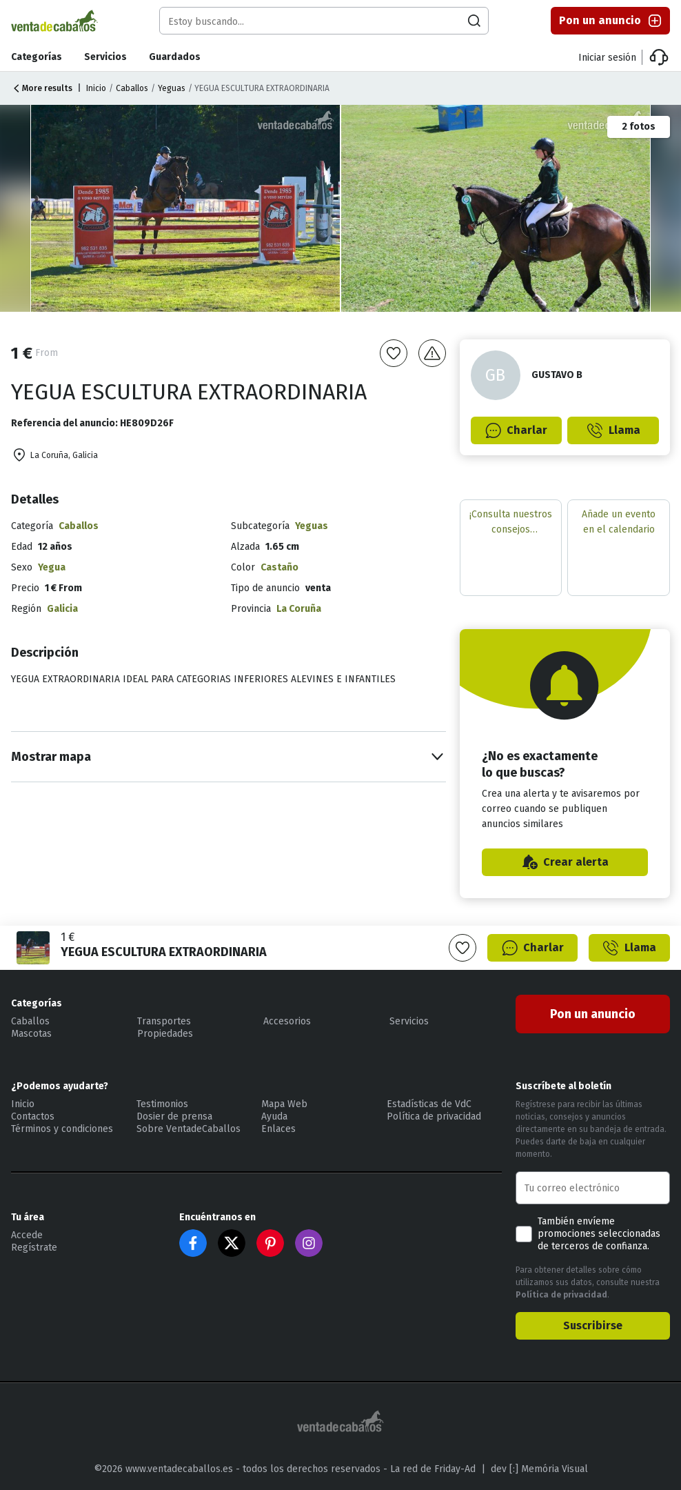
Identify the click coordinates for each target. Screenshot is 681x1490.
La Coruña (298, 609)
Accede (27, 1235)
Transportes (164, 1021)
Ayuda (274, 1116)
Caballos (132, 88)
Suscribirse (592, 1325)
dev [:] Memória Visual (539, 1469)
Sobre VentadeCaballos (188, 1129)
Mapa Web (284, 1104)
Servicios (105, 57)
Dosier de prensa (174, 1116)
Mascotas (31, 1034)
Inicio (96, 88)
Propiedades (165, 1034)
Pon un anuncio (611, 20)
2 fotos (638, 126)
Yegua (51, 567)
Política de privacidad (434, 1116)
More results (41, 88)
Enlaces (278, 1129)
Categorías (36, 57)
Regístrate (34, 1247)
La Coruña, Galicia (54, 455)
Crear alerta (565, 862)
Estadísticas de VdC (429, 1104)
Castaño (279, 567)
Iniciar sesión (607, 57)
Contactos (32, 1116)
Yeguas (171, 88)
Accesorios (287, 1021)
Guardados (175, 57)
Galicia (62, 609)
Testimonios (162, 1104)
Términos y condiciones (62, 1129)
